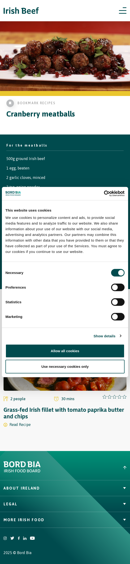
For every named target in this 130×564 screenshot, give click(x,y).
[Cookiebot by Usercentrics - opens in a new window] (104, 194)
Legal (65, 504)
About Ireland (65, 488)
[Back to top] (97, 467)
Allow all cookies (65, 351)
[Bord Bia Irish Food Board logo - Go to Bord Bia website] (22, 471)
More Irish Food (65, 520)
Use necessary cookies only (65, 366)
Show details (105, 336)
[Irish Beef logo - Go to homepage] (21, 11)
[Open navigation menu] (122, 11)
